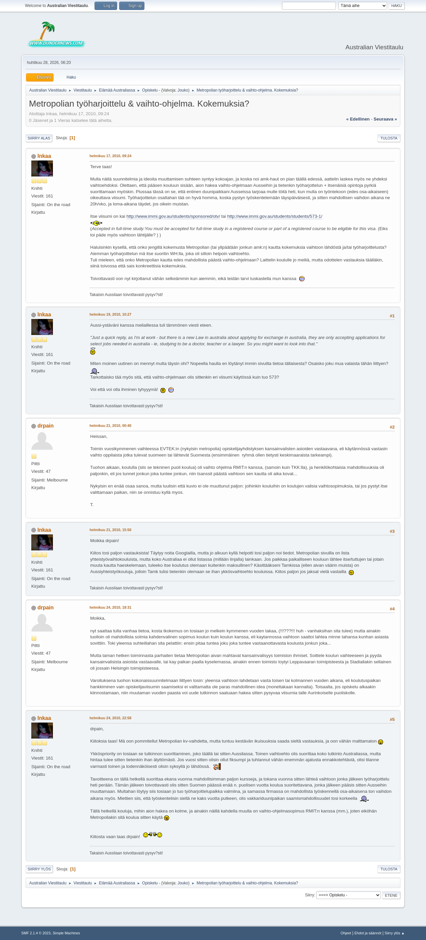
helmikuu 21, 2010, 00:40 (110, 426)
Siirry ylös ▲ (395, 933)
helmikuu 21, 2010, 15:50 (110, 530)
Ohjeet (345, 933)
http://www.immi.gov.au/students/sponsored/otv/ (173, 216)
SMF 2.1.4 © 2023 (36, 933)
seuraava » (385, 119)
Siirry (309, 895)
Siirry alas (39, 138)
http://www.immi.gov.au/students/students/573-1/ (274, 216)
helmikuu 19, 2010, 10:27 (110, 314)
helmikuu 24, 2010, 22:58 (110, 718)
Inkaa (44, 156)
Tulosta (388, 138)
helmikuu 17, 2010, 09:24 (110, 156)
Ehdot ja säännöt (367, 933)
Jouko (182, 90)
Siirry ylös (39, 869)
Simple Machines (66, 933)
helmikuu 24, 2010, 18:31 (110, 607)
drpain (45, 426)
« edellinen (357, 119)
